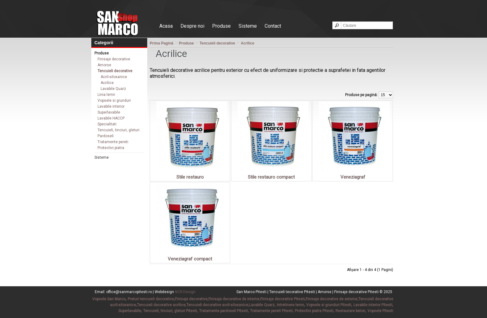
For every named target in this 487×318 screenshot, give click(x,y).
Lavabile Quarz (113, 89)
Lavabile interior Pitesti (372, 305)
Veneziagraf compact (190, 259)
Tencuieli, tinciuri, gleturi (118, 130)
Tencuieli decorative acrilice (161, 305)
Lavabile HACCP (111, 118)
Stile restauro (190, 177)
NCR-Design (185, 292)
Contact (273, 26)
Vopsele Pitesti (380, 311)
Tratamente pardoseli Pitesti (223, 311)
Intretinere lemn (290, 305)
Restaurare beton (350, 311)
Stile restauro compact (271, 177)
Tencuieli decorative (115, 71)
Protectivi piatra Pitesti (314, 311)
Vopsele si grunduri (114, 100)
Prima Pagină (161, 43)
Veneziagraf (352, 177)
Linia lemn (106, 94)
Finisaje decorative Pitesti (282, 299)
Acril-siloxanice (114, 77)
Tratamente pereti (113, 142)
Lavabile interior (111, 106)
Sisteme (248, 26)
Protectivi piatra (111, 148)
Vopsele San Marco (108, 299)
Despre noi (192, 26)
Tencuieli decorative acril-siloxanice (217, 305)
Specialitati (107, 124)
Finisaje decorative (114, 59)
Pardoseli (106, 136)
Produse (221, 26)
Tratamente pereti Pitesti (271, 311)
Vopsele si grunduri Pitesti (328, 305)
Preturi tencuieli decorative (151, 299)
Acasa (166, 26)
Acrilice (107, 83)
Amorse (104, 65)
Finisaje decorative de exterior (331, 299)
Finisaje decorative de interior (233, 299)
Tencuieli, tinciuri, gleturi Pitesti (170, 311)
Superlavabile (109, 112)
